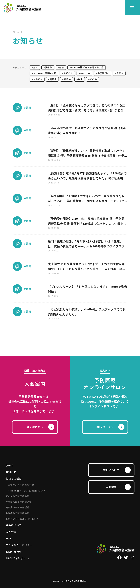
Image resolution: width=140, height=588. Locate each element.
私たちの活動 (14, 478)
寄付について (111, 470)
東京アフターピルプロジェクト (22, 518)
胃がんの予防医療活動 (17, 496)
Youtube (85, 73)
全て (35, 67)
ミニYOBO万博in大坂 (44, 73)
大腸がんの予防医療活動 (19, 501)
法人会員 (11, 532)
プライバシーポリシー (19, 545)
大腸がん (38, 79)
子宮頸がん (103, 73)
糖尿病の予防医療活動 (17, 507)
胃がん (120, 73)
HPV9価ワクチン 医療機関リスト (28, 490)
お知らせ (68, 73)
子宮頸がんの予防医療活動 (20, 484)
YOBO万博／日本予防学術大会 (87, 67)
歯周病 (67, 79)
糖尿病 (53, 79)
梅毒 (80, 79)
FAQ (8, 538)
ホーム (10, 465)
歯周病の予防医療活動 (17, 513)
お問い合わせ (14, 551)
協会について (14, 525)
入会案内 (111, 487)
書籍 (61, 67)
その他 (93, 79)
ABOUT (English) (17, 558)
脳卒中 (48, 67)
